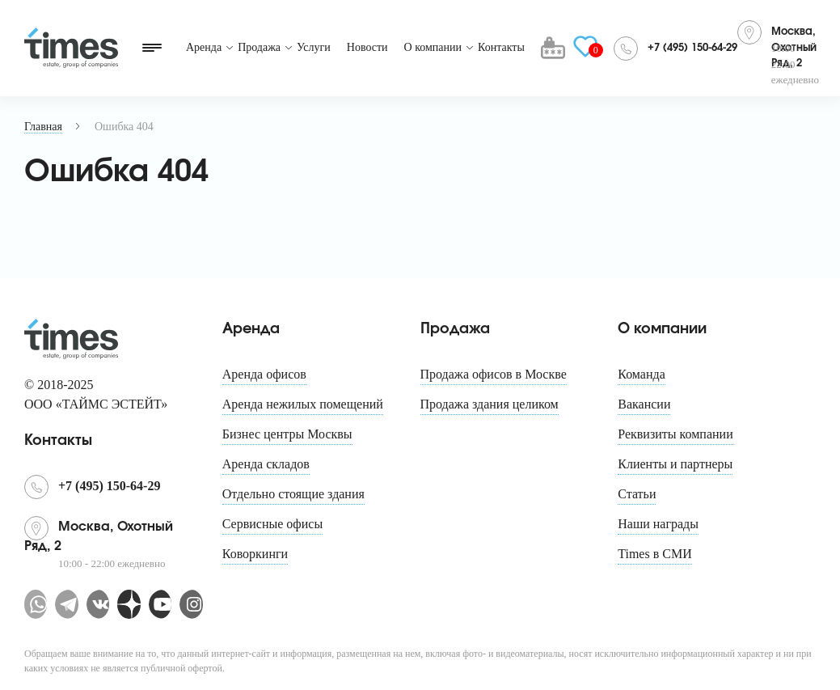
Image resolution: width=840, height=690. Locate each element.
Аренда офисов (264, 374)
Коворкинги (255, 554)
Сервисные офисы (272, 524)
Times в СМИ (654, 554)
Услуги (314, 47)
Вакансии (644, 404)
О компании (433, 47)
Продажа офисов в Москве (493, 374)
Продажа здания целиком (489, 404)
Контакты (501, 47)
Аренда (204, 47)
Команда (641, 374)
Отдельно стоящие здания (293, 494)
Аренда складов (266, 464)
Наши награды (658, 524)
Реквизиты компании (675, 434)
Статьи (637, 494)
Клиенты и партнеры (675, 464)
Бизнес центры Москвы (287, 434)
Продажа (259, 47)
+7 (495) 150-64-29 (692, 48)
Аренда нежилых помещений (302, 404)
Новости (367, 47)
